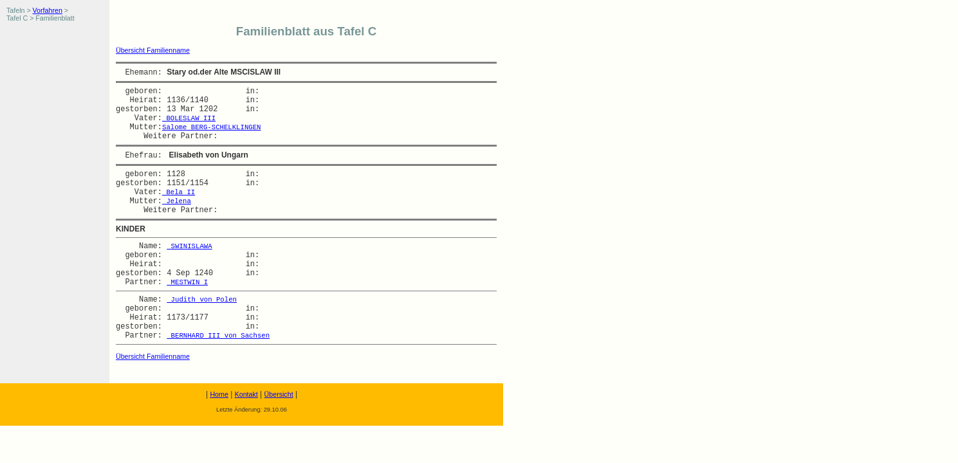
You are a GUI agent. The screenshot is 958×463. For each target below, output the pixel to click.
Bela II (178, 192)
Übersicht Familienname (153, 50)
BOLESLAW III (189, 118)
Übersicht (278, 394)
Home (219, 394)
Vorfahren (47, 10)
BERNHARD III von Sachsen (218, 336)
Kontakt (246, 394)
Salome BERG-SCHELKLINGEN (211, 127)
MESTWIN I (187, 282)
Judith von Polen (202, 300)
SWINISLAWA (189, 246)
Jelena (176, 201)
